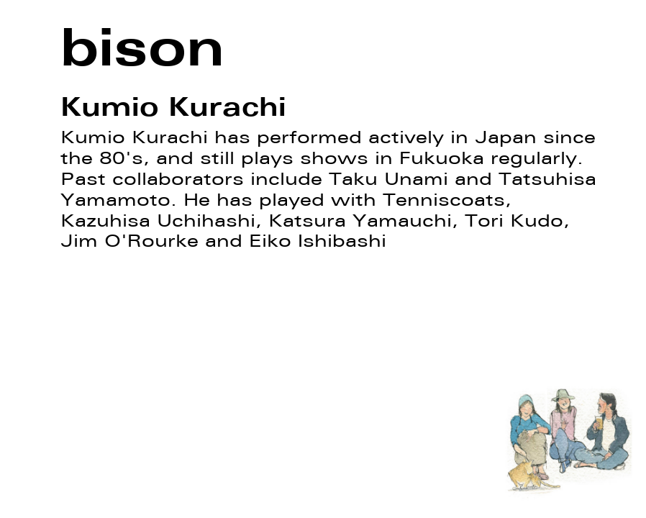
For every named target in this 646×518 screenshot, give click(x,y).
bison (142, 47)
